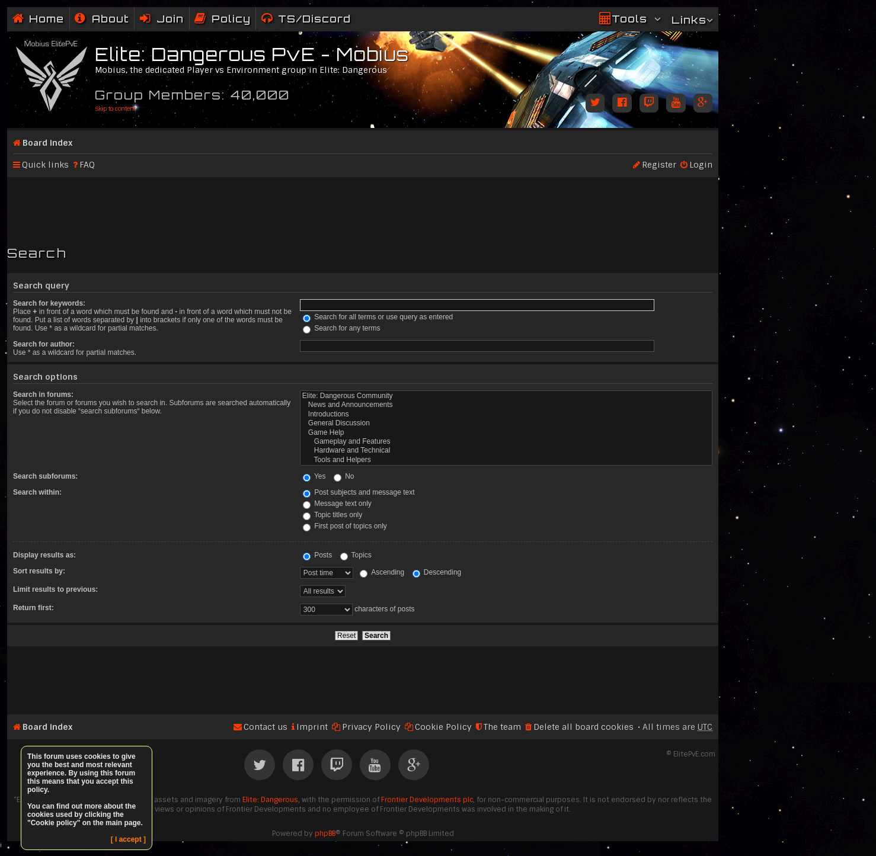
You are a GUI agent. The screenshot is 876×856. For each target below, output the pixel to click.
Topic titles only (333, 515)
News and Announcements (506, 404)
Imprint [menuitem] (312, 727)
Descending (437, 572)
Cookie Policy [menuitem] (443, 727)
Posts (317, 555)
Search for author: (44, 344)
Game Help (506, 432)
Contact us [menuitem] (265, 727)
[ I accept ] (128, 839)
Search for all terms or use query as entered (378, 317)
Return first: (33, 608)
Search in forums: (43, 394)
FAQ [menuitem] (87, 164)
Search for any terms (342, 328)
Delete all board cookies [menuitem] (583, 727)
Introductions (506, 414)
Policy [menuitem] (231, 18)
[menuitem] (102, 18)
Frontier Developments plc (427, 799)
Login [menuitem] (700, 164)
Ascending (382, 572)
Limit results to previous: (55, 589)
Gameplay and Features (506, 441)
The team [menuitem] (502, 727)
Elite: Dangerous (270, 799)
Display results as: (44, 555)
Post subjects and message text (359, 492)
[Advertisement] (362, 206)
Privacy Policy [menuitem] (371, 727)
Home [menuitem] (46, 18)
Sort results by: (39, 571)
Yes (314, 476)
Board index (47, 142)
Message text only (337, 503)
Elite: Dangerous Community (506, 396)
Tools (629, 18)
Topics (356, 555)
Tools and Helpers (506, 460)
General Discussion (506, 423)
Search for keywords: (49, 303)
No (344, 476)
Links (689, 20)
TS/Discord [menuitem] (314, 18)
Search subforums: (45, 476)
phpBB (325, 833)
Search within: (37, 492)
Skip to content (115, 109)
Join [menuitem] (170, 18)
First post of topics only (345, 526)
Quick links (45, 164)
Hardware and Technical (506, 450)
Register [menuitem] (659, 164)
